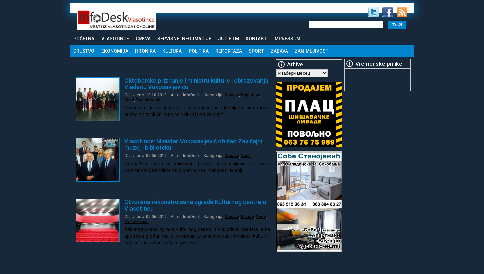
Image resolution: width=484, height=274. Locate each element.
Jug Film (228, 38)
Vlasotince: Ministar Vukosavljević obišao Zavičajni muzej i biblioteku (193, 144)
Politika (199, 51)
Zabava (279, 51)
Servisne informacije (184, 38)
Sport (256, 51)
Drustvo (83, 51)
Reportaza (228, 51)
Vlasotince (115, 38)
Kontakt (256, 38)
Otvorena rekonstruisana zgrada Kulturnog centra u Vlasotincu (195, 205)
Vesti (129, 100)
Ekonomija (114, 51)
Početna (83, 38)
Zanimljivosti (312, 51)
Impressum (286, 38)
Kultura (172, 51)
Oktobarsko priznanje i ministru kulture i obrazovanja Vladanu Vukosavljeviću (196, 83)
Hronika (145, 51)
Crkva (143, 38)
